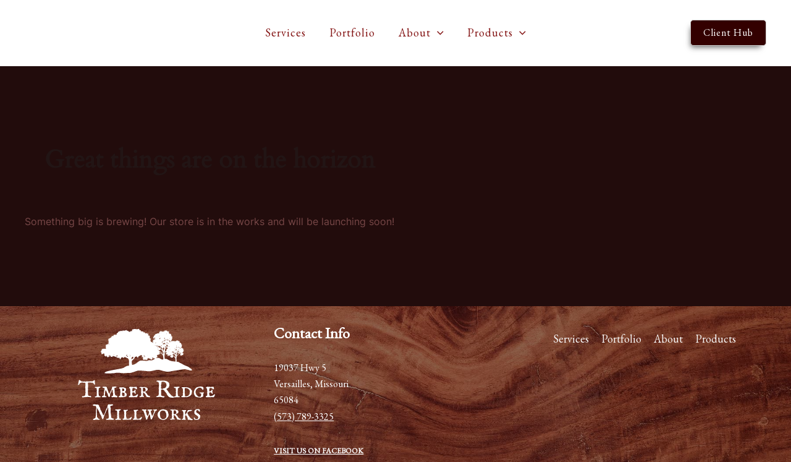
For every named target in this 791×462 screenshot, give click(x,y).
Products (494, 32)
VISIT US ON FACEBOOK (318, 450)
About (420, 32)
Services (287, 32)
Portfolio (353, 32)
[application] (436, 32)
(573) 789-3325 (304, 416)
